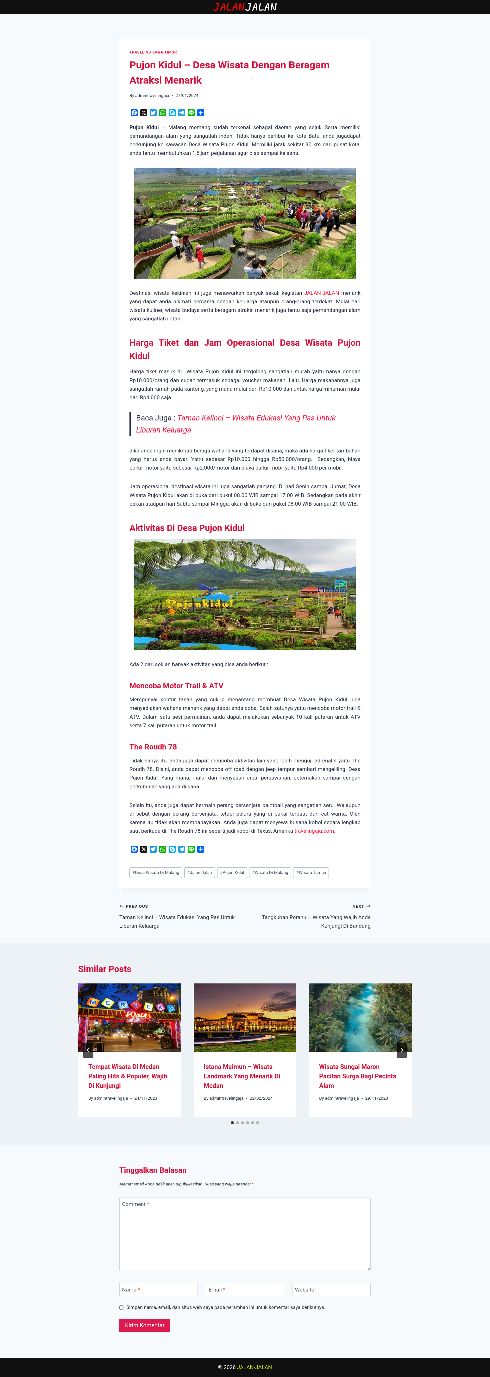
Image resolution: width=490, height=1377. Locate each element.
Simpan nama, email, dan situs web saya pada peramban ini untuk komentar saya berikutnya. (225, 1307)
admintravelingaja (152, 95)
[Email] (245, 1289)
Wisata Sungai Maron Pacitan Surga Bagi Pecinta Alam (357, 1076)
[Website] (331, 1289)
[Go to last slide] (88, 1050)
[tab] (232, 1122)
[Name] (158, 1289)
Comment (135, 1204)
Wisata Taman (311, 872)
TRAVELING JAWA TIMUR (153, 52)
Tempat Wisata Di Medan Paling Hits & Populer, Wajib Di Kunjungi (127, 1076)
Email (217, 1289)
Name (131, 1289)
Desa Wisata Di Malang (155, 872)
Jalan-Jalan (199, 872)
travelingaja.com (314, 831)
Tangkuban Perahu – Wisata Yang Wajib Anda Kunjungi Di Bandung (310, 915)
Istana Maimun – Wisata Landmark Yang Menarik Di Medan (242, 1076)
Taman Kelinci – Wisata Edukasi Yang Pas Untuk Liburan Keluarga (179, 915)
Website (304, 1289)
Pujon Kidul (232, 872)
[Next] (402, 1050)
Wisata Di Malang (270, 872)
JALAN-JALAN (321, 293)
